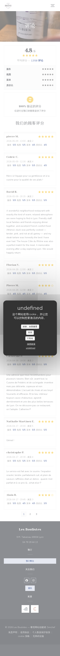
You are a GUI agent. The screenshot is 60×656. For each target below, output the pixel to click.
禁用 (30, 332)
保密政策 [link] (31, 344)
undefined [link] (30, 348)
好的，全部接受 (30, 326)
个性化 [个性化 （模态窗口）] (30, 338)
